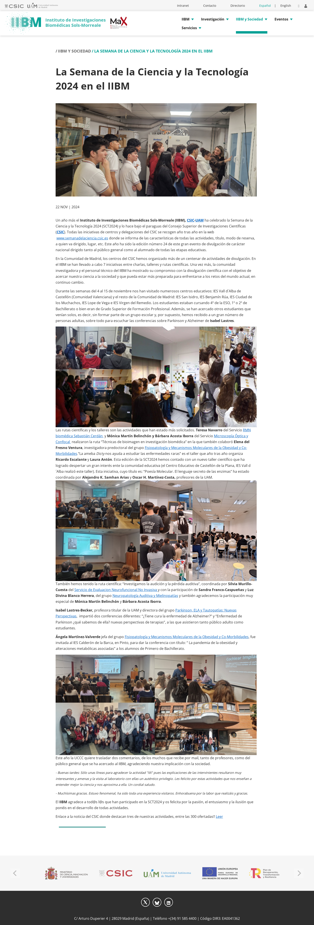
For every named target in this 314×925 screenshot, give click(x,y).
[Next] (299, 873)
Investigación (212, 19)
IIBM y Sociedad (249, 19)
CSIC (190, 220)
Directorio (237, 5)
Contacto (209, 5)
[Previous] (15, 873)
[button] (298, 5)
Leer (219, 816)
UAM (199, 220)
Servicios (189, 27)
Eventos (281, 19)
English (285, 5)
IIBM (185, 19)
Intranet (183, 5)
